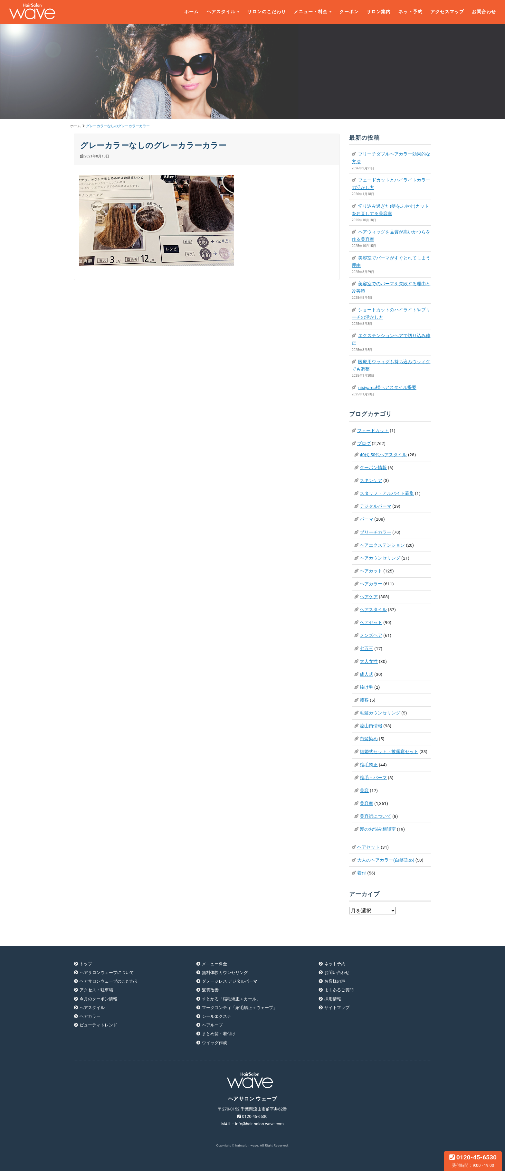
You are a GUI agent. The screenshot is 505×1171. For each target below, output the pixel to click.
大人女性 (369, 661)
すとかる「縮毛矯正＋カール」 (231, 998)
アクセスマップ (447, 11)
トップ (86, 963)
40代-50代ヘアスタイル (383, 454)
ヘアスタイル (220, 11)
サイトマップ (336, 1007)
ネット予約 (410, 11)
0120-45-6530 (473, 1161)
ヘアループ (212, 1025)
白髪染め (369, 738)
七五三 (366, 648)
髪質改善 (210, 989)
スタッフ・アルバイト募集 (387, 493)
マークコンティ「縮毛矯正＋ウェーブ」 (239, 1007)
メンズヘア (371, 635)
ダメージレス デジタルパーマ (229, 981)
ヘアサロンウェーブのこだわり (109, 981)
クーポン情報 (373, 467)
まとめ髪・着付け (218, 1033)
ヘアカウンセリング (380, 558)
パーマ (366, 519)
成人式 (366, 674)
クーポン (349, 11)
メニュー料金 (214, 963)
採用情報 (332, 998)
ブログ (364, 443)
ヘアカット (371, 570)
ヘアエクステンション (382, 545)
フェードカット (373, 430)
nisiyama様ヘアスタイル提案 (387, 387)
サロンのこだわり (266, 11)
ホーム (191, 11)
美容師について (375, 816)
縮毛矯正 (369, 764)
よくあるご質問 (339, 989)
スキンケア (371, 480)
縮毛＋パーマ (373, 777)
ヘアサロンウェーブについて (107, 972)
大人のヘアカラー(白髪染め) (385, 860)
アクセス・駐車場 (96, 989)
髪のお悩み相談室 (378, 829)
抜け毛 (366, 687)
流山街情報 (371, 725)
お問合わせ (484, 11)
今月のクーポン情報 (98, 998)
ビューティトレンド (98, 1025)
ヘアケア (369, 596)
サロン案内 (379, 11)
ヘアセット (371, 622)
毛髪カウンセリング (380, 712)
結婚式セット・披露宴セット (389, 751)
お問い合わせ (336, 972)
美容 (364, 790)
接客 (364, 700)
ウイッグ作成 (214, 1042)
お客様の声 (334, 981)
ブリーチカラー (375, 532)
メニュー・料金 (311, 11)
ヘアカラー (371, 583)
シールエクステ (216, 1016)
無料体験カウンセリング (225, 972)
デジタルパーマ (375, 506)
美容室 (366, 803)
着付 (361, 872)
